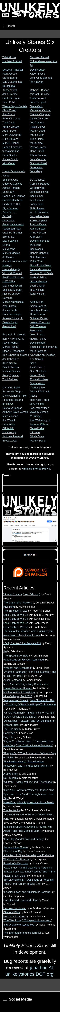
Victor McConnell (12, 273)
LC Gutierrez (37, 179)
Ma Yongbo (8, 249)
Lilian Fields (37, 139)
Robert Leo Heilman (13, 196)
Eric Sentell (36, 359)
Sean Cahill (9, 102)
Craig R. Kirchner (12, 232)
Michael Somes (11, 371)
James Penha (10, 310)
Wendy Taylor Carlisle (14, 106)
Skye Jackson (10, 208)
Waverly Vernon (39, 412)
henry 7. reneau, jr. (13, 338)
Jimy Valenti (37, 403)
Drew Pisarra (37, 314)
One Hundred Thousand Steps (20, 900)
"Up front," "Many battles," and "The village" (28, 782)
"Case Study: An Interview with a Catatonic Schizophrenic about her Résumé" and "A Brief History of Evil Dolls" (29, 871)
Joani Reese (37, 334)
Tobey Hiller (37, 204)
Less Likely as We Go (15, 615)
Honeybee (9, 733)
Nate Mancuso (38, 257)
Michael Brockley (39, 94)
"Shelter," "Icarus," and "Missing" (21, 594)
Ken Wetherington (40, 420)
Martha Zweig (38, 440)
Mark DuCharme (11, 134)
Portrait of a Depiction (15, 863)
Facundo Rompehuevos (43, 346)
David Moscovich (12, 285)
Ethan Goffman (38, 155)
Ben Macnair (37, 249)
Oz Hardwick (37, 188)
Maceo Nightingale (13, 302)
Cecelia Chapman (40, 114)
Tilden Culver (37, 126)
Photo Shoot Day (13, 851)
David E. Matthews (40, 265)
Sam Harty (8, 191)
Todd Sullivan (10, 379)
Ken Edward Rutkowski (15, 355)
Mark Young (9, 432)
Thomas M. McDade (41, 273)
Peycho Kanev (38, 224)
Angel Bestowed (12, 680)
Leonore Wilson (39, 424)
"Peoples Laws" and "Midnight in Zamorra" (27, 892)
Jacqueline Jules (39, 216)
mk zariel (35, 432)
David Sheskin (10, 367)
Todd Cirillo (8, 122)
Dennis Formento (12, 147)
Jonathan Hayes (39, 191)
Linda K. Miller (38, 277)
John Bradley (9, 94)
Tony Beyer (36, 81)
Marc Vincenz (10, 416)
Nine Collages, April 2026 (17, 696)
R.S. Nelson (37, 289)
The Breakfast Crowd (15, 610)
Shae (33, 363)
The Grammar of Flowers (17, 602)
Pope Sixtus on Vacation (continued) (24, 659)
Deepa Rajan (9, 322)
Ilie (5, 651)
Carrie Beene (9, 77)
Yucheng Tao (37, 387)
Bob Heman (37, 196)
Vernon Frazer (38, 147)
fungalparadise (10, 151)
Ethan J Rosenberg (13, 351)
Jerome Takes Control (15, 847)
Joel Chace (8, 114)
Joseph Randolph (40, 322)
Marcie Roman (10, 346)
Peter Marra (37, 261)
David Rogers (38, 342)
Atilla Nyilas (36, 302)
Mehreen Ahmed (39, 57)
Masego (7, 265)
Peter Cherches (11, 118)
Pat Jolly (7, 216)
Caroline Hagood (39, 183)
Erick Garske (9, 155)
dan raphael (9, 326)
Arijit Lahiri (36, 236)
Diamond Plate (11, 912)
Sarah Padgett (38, 306)
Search (7, 475)
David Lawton (10, 240)
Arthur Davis (9, 130)
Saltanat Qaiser (39, 318)
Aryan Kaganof (38, 220)
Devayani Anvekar (12, 69)
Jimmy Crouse (10, 126)
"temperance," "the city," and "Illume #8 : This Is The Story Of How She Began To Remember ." (29, 704)
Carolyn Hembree (12, 200)
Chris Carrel (9, 110)
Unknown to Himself (14, 908)
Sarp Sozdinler (38, 371)
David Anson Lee (39, 240)
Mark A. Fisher (10, 143)
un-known (7, 403)
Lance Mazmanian (40, 269)
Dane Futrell (37, 151)
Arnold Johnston (39, 212)
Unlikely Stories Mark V (36, 468)
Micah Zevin (37, 436)
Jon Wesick (9, 420)
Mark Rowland (38, 351)
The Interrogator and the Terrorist (22, 932)
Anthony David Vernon (15, 412)
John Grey (36, 171)
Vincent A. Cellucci (40, 110)
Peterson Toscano (12, 399)
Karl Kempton (38, 228)
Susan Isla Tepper (12, 391)
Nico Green (8, 163)
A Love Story (10, 773)
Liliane (6, 245)
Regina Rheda (38, 338)
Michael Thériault (40, 391)
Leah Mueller (37, 285)
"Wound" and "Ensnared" (17, 668)
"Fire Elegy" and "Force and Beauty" (23, 839)
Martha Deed (37, 130)
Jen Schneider (10, 359)
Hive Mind (9, 606)
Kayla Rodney (10, 342)
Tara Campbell (38, 102)
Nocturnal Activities (14, 916)
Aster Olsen (9, 306)
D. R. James (37, 208)
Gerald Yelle (37, 428)
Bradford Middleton (13, 277)
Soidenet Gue (10, 179)
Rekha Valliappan (12, 408)
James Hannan (11, 188)
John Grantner (38, 159)
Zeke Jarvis (9, 212)
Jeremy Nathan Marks (15, 261)
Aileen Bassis (37, 73)
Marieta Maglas (11, 253)
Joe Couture (37, 122)
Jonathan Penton (39, 310)
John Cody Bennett (41, 77)
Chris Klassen (38, 232)
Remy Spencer (10, 375)
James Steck (37, 375)
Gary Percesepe (11, 314)
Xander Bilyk (9, 90)
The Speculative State (15, 655)
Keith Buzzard (38, 98)
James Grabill (10, 159)
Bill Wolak (8, 428)
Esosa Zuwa (9, 440)
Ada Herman (37, 200)
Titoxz (33, 395)
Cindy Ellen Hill (11, 204)
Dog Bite (8, 737)
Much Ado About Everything (19, 692)
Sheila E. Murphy (12, 289)
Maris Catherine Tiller (14, 395)
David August (37, 69)
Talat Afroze (9, 57)
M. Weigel (35, 416)
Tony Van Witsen (39, 408)
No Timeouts (10, 778)
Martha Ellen (37, 134)
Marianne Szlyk (11, 387)
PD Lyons (35, 245)
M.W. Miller (8, 281)
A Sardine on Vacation (42, 355)
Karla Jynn (8, 220)
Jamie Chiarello (39, 118)
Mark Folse (36, 143)
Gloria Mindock (38, 281)
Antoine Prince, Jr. (12, 318)
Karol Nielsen (37, 293)
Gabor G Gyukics (12, 183)
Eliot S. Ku (8, 236)
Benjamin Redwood (13, 334)
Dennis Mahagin (39, 253)
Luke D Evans (10, 139)
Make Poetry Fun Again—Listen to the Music (28, 802)
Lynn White (8, 424)
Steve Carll (36, 106)
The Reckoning (12, 810)
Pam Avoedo (9, 73)
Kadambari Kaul (11, 228)
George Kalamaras (13, 224)
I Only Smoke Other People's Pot (22, 643)
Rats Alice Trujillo (40, 399)
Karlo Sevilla (9, 363)
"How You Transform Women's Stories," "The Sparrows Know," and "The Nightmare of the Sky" (28, 794)
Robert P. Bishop (39, 90)
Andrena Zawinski (12, 436)
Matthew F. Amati (12, 61)
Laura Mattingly (11, 269)
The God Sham (12, 729)
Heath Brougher (11, 98)
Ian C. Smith (37, 367)
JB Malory (8, 257)
